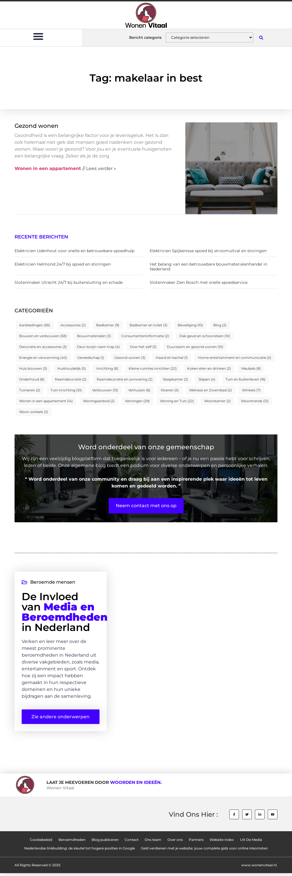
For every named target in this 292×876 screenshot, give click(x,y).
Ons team (153, 842)
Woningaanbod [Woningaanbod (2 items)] (99, 401)
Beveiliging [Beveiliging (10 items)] (190, 325)
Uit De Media (252, 842)
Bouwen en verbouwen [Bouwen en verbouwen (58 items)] (43, 336)
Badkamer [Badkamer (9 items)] (107, 325)
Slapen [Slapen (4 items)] (206, 379)
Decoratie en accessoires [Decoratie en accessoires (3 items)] (43, 347)
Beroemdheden (71, 842)
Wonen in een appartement (48, 168)
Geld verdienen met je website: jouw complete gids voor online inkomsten (204, 851)
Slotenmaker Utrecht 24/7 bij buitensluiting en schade (69, 282)
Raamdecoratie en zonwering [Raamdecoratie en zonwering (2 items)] (125, 379)
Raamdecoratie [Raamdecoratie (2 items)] (70, 379)
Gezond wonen (36, 125)
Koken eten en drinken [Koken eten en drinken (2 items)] (209, 368)
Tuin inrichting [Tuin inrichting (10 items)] (66, 390)
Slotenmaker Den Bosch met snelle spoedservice (199, 282)
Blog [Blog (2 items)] (219, 325)
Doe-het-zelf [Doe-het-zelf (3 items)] (143, 347)
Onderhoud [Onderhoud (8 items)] (31, 379)
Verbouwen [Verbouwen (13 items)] (105, 390)
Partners (196, 842)
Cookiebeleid (40, 842)
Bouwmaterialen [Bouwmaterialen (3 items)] (94, 336)
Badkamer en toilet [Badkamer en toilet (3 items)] (148, 325)
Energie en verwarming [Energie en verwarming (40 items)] (43, 357)
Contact (131, 842)
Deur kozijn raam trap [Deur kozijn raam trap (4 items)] (98, 347)
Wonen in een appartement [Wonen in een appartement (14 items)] (46, 401)
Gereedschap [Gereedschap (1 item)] (90, 357)
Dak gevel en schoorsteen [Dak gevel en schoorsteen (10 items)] (204, 336)
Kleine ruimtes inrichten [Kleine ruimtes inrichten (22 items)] (153, 368)
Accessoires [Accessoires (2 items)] (73, 325)
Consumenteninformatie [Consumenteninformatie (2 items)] (145, 336)
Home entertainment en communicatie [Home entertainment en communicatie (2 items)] (234, 357)
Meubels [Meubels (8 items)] (251, 368)
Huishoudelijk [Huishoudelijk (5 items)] (71, 368)
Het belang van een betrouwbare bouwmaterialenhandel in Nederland (208, 267)
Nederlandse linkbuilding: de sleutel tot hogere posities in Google (79, 851)
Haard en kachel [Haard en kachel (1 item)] (172, 357)
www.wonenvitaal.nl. (259, 868)
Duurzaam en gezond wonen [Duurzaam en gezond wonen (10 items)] (195, 347)
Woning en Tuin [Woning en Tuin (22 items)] (177, 401)
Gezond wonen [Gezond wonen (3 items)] (129, 357)
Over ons (175, 842)
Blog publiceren (104, 842)
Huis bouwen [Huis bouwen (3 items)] (33, 368)
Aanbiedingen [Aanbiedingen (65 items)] (34, 325)
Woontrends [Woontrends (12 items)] (255, 401)
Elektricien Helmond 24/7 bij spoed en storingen (63, 264)
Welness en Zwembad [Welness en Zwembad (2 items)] (210, 390)
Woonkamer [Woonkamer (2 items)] (217, 401)
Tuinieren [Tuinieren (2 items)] (29, 390)
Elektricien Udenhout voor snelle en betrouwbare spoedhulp (74, 250)
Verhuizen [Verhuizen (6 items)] (139, 390)
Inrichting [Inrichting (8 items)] (107, 368)
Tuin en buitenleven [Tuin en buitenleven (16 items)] (245, 379)
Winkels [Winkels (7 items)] (251, 390)
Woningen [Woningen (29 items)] (137, 401)
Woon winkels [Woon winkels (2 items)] (33, 412)
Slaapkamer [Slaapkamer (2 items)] (175, 379)
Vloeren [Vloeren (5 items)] (170, 390)
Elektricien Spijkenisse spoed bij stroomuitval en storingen (208, 250)
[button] (38, 36)
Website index (222, 842)
